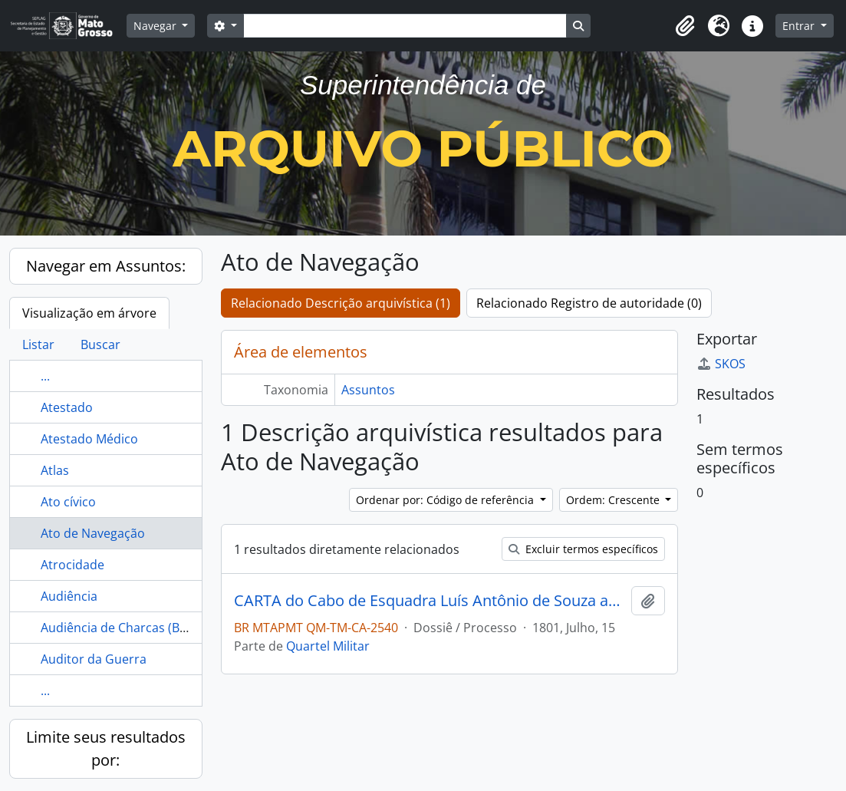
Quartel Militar (328, 646)
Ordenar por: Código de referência (446, 500)
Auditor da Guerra (93, 659)
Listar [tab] (38, 344)
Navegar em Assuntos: (106, 265)
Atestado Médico (89, 438)
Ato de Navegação (93, 533)
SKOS (721, 363)
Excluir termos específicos (583, 549)
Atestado (67, 407)
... (45, 375)
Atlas (55, 470)
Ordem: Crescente (614, 500)
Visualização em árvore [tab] (89, 313)
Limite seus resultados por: (106, 748)
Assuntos (368, 389)
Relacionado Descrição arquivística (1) (340, 303)
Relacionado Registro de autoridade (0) (589, 303)
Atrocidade (72, 564)
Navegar (156, 25)
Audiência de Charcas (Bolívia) (127, 627)
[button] (685, 26)
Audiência (69, 596)
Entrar (800, 25)
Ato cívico (68, 501)
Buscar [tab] (100, 344)
